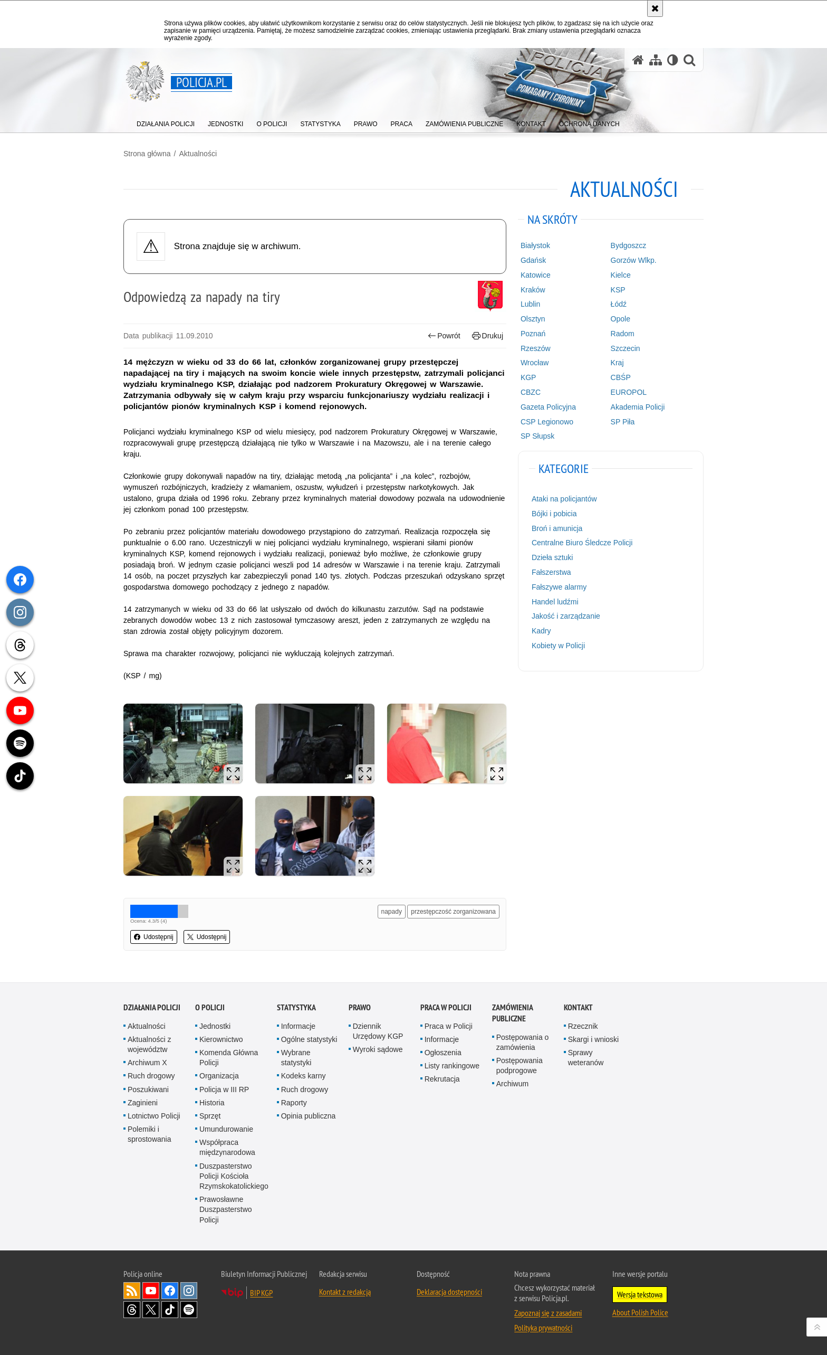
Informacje (298, 1026)
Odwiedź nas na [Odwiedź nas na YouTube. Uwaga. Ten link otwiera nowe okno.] (150, 1290)
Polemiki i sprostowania (149, 1134)
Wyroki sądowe (378, 1049)
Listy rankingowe (452, 1066)
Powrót (444, 335)
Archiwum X (147, 1062)
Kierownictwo (221, 1039)
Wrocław (535, 362)
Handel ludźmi (555, 602)
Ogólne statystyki (309, 1039)
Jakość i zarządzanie (566, 616)
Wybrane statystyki (296, 1057)
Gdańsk (533, 260)
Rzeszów (536, 348)
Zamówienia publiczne (512, 1013)
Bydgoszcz (629, 245)
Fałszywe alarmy (559, 587)
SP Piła (623, 422)
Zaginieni (143, 1102)
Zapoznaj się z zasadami (548, 1312)
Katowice (536, 275)
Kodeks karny (303, 1076)
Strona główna (147, 153)
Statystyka (296, 1007)
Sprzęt (209, 1116)
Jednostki (214, 1026)
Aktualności (198, 153)
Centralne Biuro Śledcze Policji (582, 542)
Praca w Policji (446, 1007)
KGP (528, 377)
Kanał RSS (131, 1290)
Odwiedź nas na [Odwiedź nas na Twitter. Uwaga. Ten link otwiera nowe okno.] (150, 1309)
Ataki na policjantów (564, 499)
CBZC (531, 392)
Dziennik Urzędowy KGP (378, 1031)
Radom (622, 333)
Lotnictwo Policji (154, 1116)
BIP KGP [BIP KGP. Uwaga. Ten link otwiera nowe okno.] (261, 1292)
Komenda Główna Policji (228, 1057)
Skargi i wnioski (593, 1039)
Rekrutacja (442, 1079)
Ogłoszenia (443, 1052)
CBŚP (621, 377)
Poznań (533, 333)
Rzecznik (583, 1026)
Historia (211, 1102)
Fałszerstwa (551, 572)
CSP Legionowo (547, 422)
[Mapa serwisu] (655, 60)
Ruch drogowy (151, 1076)
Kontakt (578, 1007)
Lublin (530, 304)
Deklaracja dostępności (449, 1291)
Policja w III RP (224, 1089)
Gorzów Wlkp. (634, 260)
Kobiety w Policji (558, 645)
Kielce (621, 275)
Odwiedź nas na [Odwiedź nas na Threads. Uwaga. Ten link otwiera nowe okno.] (131, 1309)
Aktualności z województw (149, 1044)
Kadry (541, 631)
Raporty (294, 1102)
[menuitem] (165, 121)
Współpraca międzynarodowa (227, 1147)
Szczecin (625, 348)
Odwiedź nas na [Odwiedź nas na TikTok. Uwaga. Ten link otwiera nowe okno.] (169, 1309)
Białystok (535, 245)
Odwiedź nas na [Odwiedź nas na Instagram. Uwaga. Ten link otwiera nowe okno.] (188, 1290)
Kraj (617, 362)
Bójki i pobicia (554, 513)
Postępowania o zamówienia (522, 1042)
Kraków (533, 290)
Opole (620, 319)
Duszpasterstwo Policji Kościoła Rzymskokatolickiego (233, 1176)
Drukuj (487, 335)
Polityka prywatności (543, 1327)
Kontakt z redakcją (345, 1291)
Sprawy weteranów (586, 1057)
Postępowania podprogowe (519, 1065)
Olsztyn (533, 319)
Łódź (619, 304)
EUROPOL (629, 392)
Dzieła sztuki (552, 557)
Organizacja (219, 1076)
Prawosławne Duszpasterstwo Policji (225, 1209)
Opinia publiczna (308, 1116)
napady (391, 911)
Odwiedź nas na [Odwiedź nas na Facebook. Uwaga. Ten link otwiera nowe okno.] (169, 1290)
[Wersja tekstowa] (672, 60)
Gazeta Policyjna (548, 407)
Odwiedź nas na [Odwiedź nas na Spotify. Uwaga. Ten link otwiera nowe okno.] (188, 1309)
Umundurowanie (226, 1129)
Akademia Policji (638, 407)
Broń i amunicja (557, 528)
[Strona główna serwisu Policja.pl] (638, 60)
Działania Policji (151, 1007)
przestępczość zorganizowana (453, 911)
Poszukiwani (148, 1089)
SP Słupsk (537, 436)
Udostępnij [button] (154, 937)
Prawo (360, 1007)
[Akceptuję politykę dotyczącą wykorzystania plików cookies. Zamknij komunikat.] (655, 8)
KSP (618, 290)
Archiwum (512, 1083)
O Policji (210, 1007)
